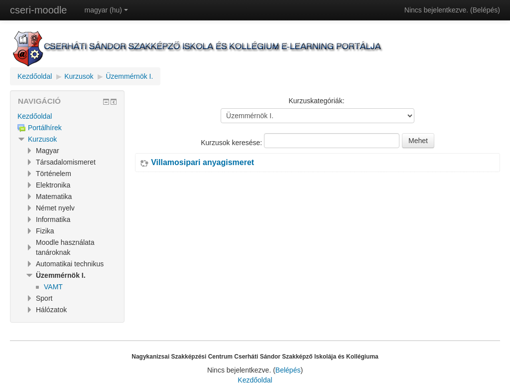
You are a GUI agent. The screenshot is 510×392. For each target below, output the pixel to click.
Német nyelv (55, 208)
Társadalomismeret (66, 162)
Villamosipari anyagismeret (202, 163)
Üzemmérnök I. (129, 76)
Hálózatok (51, 310)
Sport (44, 298)
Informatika (53, 219)
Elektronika (53, 185)
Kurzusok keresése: (232, 143)
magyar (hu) (106, 10)
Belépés (485, 10)
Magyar (47, 151)
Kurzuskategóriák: (316, 101)
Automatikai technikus (70, 264)
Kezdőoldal (34, 76)
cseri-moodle (38, 9)
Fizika (45, 231)
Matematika (54, 196)
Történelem (53, 174)
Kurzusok (78, 76)
